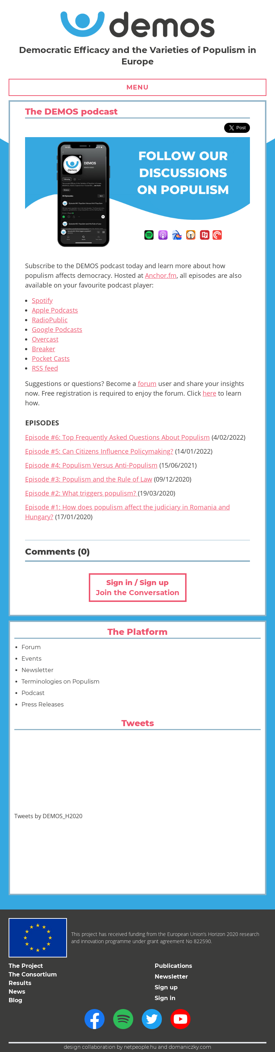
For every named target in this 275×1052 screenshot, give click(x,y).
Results (20, 983)
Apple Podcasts (55, 310)
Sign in (165, 998)
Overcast (45, 339)
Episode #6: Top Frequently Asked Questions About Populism (117, 437)
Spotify (42, 300)
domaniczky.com (190, 1047)
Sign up (166, 987)
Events (31, 658)
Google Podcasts (57, 329)
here (209, 393)
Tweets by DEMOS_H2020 (48, 816)
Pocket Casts (51, 358)
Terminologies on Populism (60, 681)
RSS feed (45, 368)
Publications (173, 965)
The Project (26, 965)
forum (147, 383)
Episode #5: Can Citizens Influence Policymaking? (99, 451)
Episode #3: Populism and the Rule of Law (88, 479)
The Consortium (33, 974)
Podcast (33, 693)
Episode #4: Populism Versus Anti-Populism (91, 465)
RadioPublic (50, 319)
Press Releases (42, 704)
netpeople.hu (140, 1047)
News (17, 991)
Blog (15, 1000)
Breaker (43, 348)
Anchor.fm (161, 275)
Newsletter (37, 670)
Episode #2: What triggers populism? (81, 493)
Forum (31, 647)
